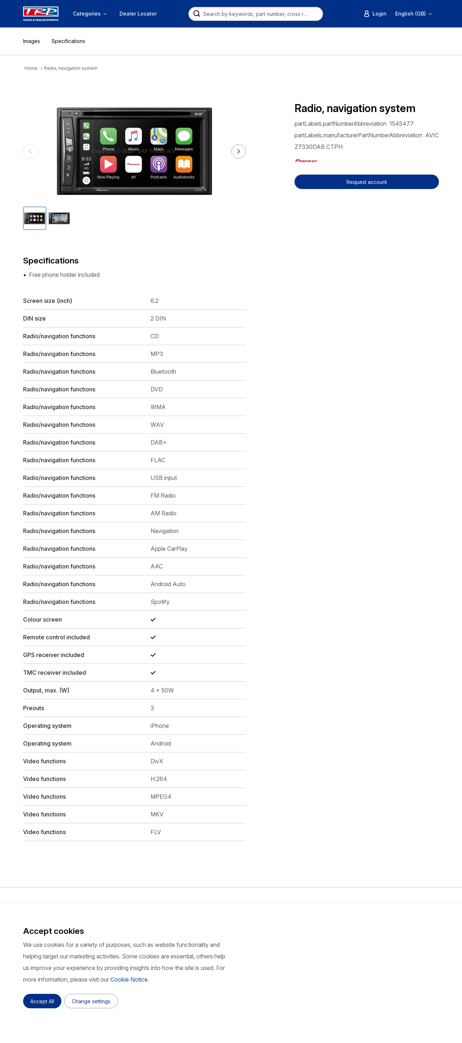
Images (31, 41)
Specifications (68, 41)
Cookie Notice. (129, 979)
